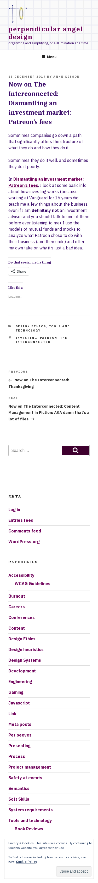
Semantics (19, 788)
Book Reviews (29, 828)
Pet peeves (20, 735)
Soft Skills (18, 799)
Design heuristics (26, 649)
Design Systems (24, 660)
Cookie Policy (26, 862)
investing (26, 338)
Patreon (48, 338)
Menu (49, 56)
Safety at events (25, 777)
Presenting (19, 745)
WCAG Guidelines (32, 583)
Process (16, 756)
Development (22, 670)
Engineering (20, 681)
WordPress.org (24, 541)
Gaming (16, 692)
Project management (29, 767)
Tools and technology (30, 820)
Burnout (16, 596)
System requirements (30, 809)
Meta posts (19, 724)
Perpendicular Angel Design (45, 33)
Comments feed (24, 531)
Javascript (19, 703)
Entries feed (20, 520)
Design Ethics (31, 326)
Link (12, 713)
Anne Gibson (66, 76)
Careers (16, 606)
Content (16, 628)
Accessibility (21, 575)
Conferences (21, 617)
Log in (14, 509)
